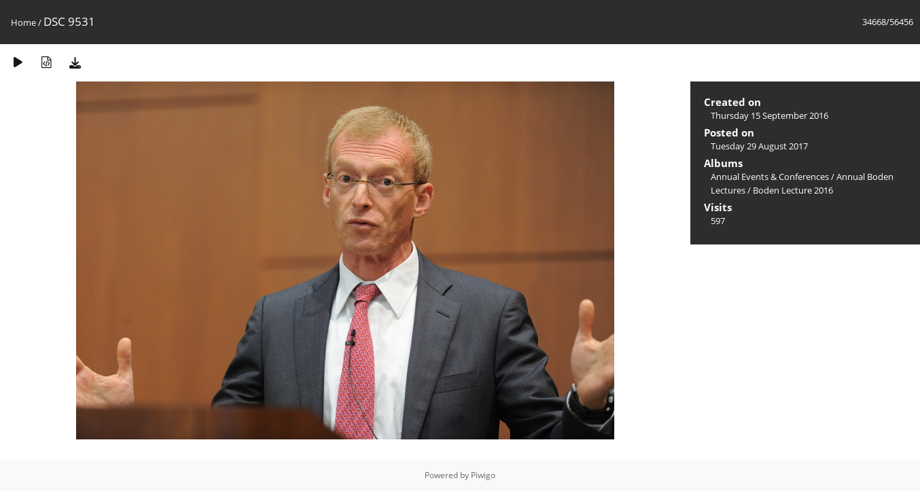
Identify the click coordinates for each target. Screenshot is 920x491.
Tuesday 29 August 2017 (759, 146)
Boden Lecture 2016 (793, 190)
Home (23, 22)
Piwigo (483, 475)
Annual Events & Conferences (770, 176)
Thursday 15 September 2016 (769, 115)
